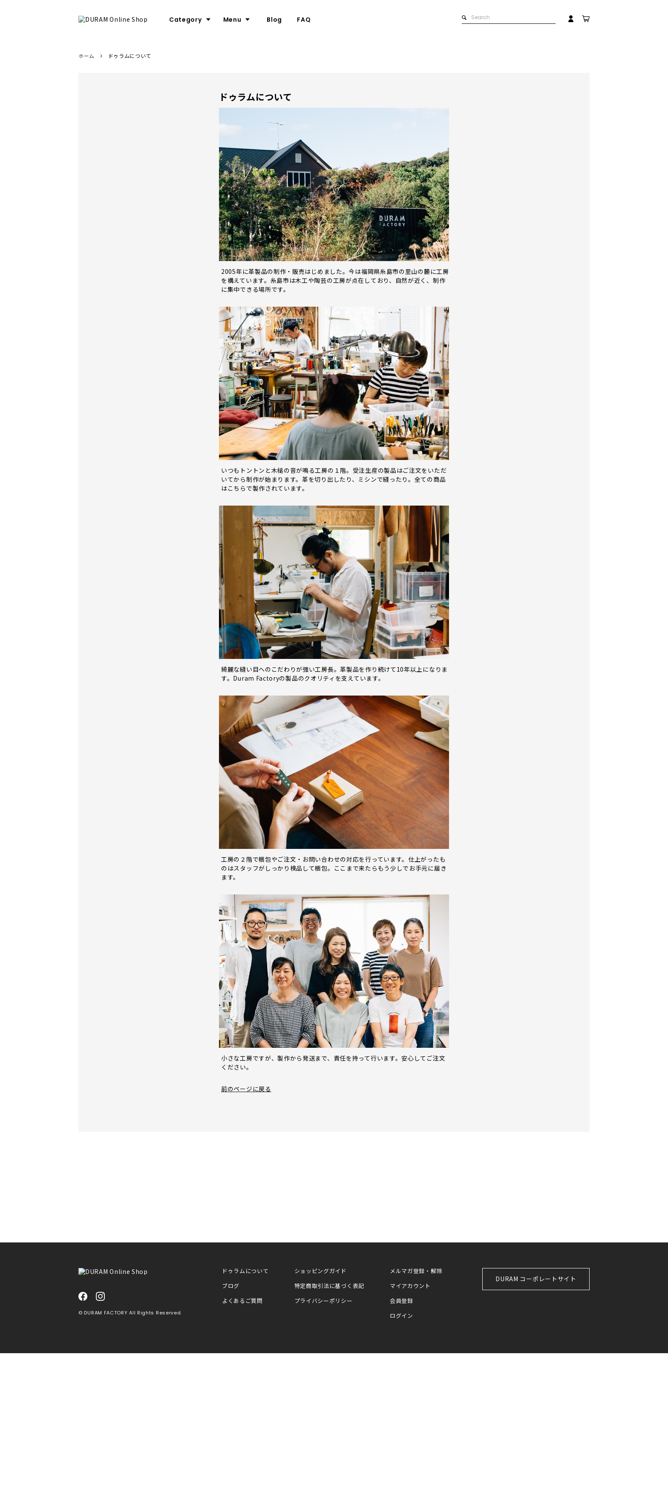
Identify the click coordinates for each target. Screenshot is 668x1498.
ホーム (86, 55)
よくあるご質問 (242, 1446)
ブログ (230, 1431)
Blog (306, 19)
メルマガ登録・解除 (416, 1416)
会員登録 (401, 1446)
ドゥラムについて (245, 1416)
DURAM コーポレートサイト (535, 1423)
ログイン (401, 1461)
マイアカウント (410, 1431)
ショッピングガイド (320, 1416)
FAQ (336, 19)
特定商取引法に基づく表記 (329, 1431)
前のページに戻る (246, 1088)
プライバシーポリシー (323, 1446)
